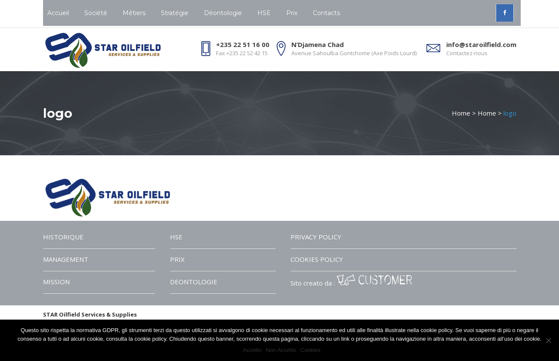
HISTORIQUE (63, 236)
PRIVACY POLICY (315, 236)
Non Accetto (281, 350)
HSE (176, 236)
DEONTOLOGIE (193, 281)
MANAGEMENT (65, 259)
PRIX (177, 259)
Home (461, 113)
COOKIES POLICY (316, 259)
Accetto (252, 350)
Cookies (310, 350)
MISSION (56, 281)
